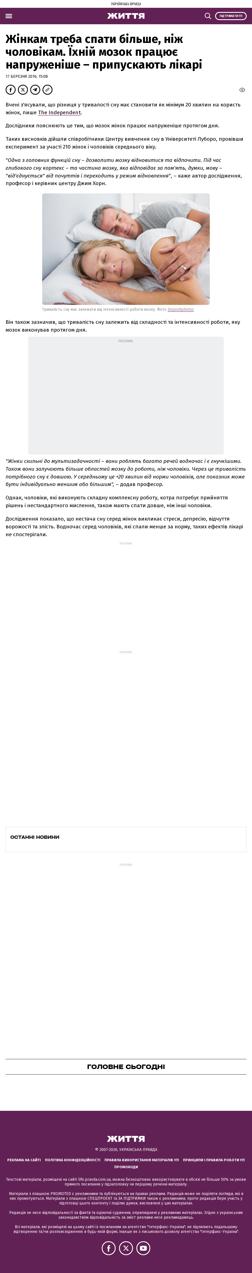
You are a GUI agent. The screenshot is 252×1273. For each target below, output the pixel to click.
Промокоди (126, 1167)
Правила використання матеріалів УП (141, 1160)
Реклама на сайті (24, 1160)
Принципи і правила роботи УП (214, 1160)
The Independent (59, 112)
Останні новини (34, 837)
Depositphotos (181, 309)
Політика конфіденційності (72, 1160)
